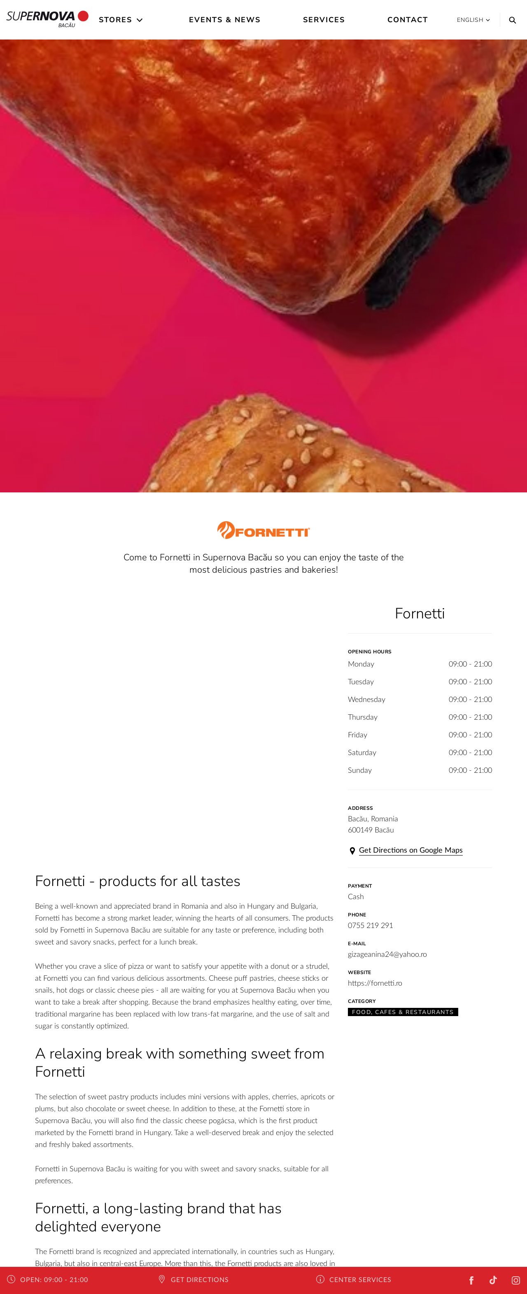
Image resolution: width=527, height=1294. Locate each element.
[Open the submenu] (140, 20)
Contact (407, 20)
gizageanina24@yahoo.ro (387, 954)
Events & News (225, 20)
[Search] (510, 20)
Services (324, 20)
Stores (115, 20)
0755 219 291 (370, 926)
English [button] (473, 20)
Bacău (47, 19)
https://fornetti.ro (375, 983)
